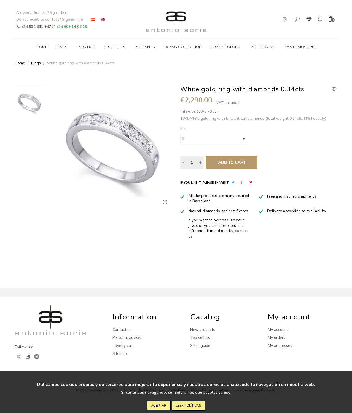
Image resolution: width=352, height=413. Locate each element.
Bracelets (115, 47)
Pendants (145, 47)
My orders (276, 337)
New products (202, 329)
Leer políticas (188, 405)
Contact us (121, 329)
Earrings (85, 47)
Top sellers (200, 337)
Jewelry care (123, 345)
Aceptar (158, 405)
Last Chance (262, 47)
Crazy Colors (225, 47)
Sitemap (119, 353)
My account (278, 329)
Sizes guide (200, 345)
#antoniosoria (300, 47)
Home (41, 47)
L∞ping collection (183, 47)
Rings (62, 47)
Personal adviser (127, 337)
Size (183, 128)
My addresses (280, 345)
